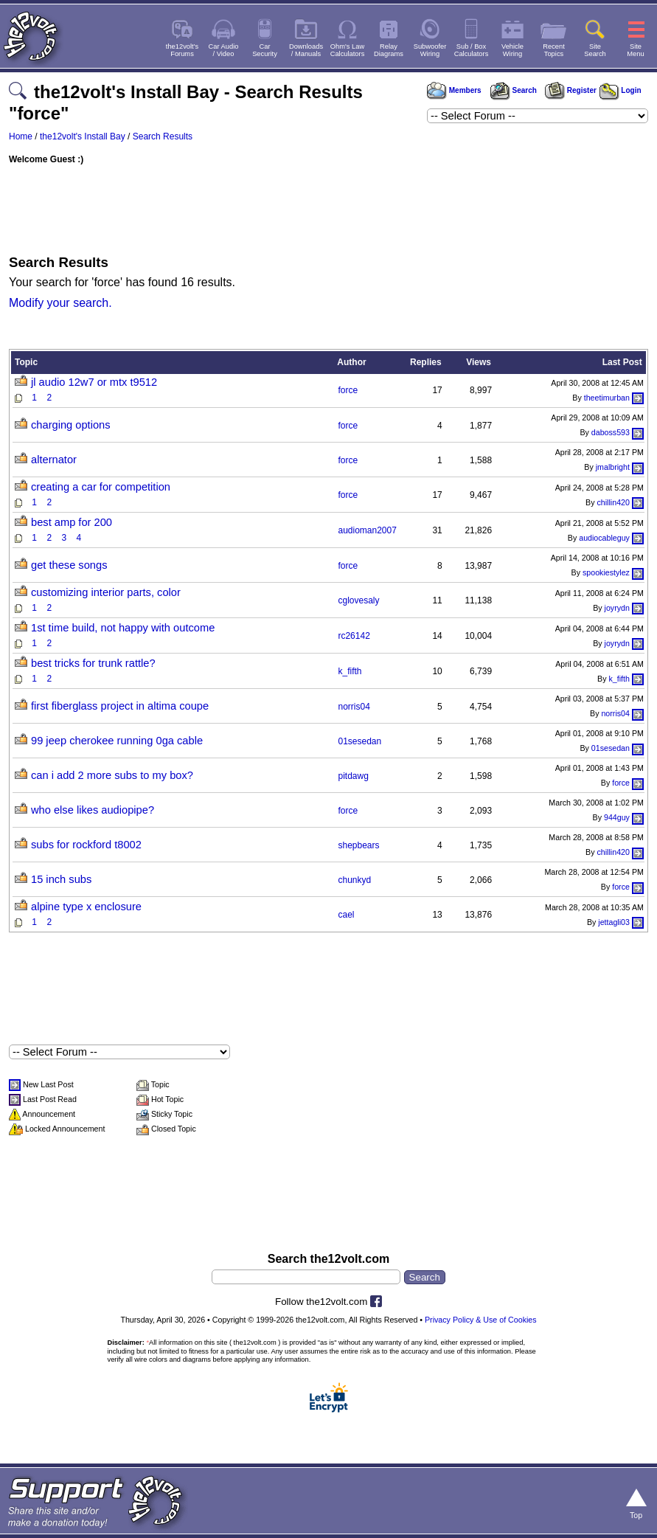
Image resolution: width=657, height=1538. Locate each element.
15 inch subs (61, 879)
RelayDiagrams (388, 50)
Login (620, 90)
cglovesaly (358, 600)
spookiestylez (606, 572)
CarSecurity (264, 50)
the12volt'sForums (182, 50)
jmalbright (613, 467)
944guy (617, 817)
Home (20, 136)
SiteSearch (595, 50)
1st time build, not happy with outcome (123, 628)
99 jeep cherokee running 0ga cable (117, 741)
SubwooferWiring (430, 50)
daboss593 (610, 432)
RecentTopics (554, 50)
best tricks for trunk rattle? (93, 663)
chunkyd (354, 880)
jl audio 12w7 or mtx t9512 (94, 382)
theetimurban (607, 397)
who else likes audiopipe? (92, 810)
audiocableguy (604, 537)
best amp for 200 (71, 522)
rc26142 (353, 636)
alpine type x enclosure (86, 906)
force (348, 390)
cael (346, 915)
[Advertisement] (328, 206)
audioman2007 (367, 530)
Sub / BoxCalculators (471, 50)
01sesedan (359, 741)
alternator (54, 459)
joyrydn (617, 607)
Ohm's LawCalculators (347, 50)
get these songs (69, 565)
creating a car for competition (100, 487)
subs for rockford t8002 (86, 845)
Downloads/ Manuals (306, 50)
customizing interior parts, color (106, 592)
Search (513, 90)
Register (571, 90)
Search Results (162, 136)
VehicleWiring (512, 50)
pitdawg (353, 776)
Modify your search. (60, 303)
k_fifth (349, 671)
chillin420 (613, 502)
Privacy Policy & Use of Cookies (481, 1319)
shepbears (358, 845)
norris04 (353, 707)
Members (454, 90)
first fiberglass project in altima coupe (120, 706)
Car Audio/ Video (224, 50)
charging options (71, 425)
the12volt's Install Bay (82, 136)
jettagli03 (614, 922)
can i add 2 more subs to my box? (112, 775)
